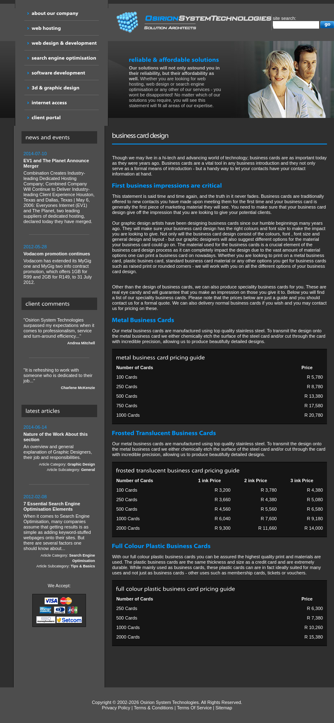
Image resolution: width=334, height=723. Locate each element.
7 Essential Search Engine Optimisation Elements (52, 506)
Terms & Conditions (153, 707)
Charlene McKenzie (78, 388)
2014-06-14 (35, 427)
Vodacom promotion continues (57, 253)
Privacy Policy (116, 707)
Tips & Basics (83, 566)
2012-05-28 (35, 246)
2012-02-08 (35, 496)
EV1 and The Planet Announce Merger (56, 163)
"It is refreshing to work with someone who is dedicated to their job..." (59, 379)
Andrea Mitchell (81, 343)
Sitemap (223, 707)
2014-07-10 (35, 153)
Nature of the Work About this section (56, 437)
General (88, 470)
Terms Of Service (194, 707)
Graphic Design (81, 464)
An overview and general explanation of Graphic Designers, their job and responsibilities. (59, 449)
